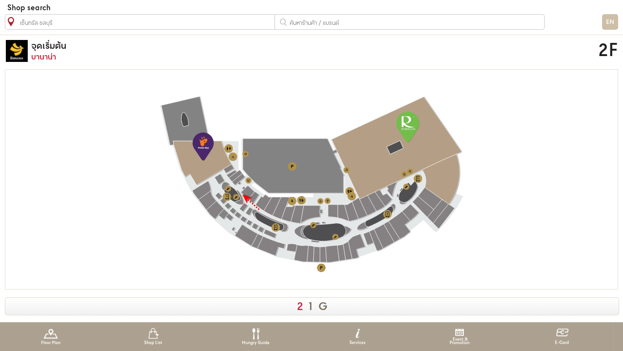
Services (357, 336)
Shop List (153, 336)
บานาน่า (230, 50)
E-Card (562, 336)
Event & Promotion (459, 336)
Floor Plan (51, 336)
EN (610, 22)
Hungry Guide (255, 336)
